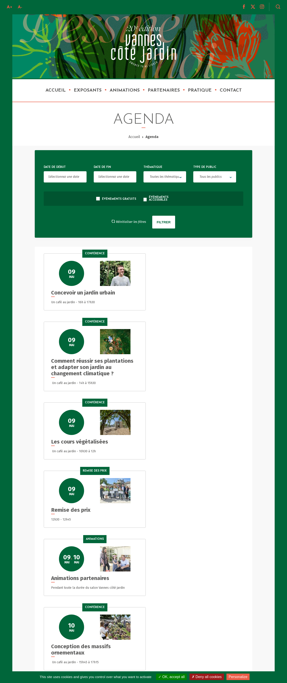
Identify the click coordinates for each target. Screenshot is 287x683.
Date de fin (102, 167)
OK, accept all (171, 677)
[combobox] (165, 176)
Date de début (55, 167)
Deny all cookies (207, 677)
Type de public (204, 167)
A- (20, 7)
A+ (9, 7)
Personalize (238, 677)
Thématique (153, 167)
